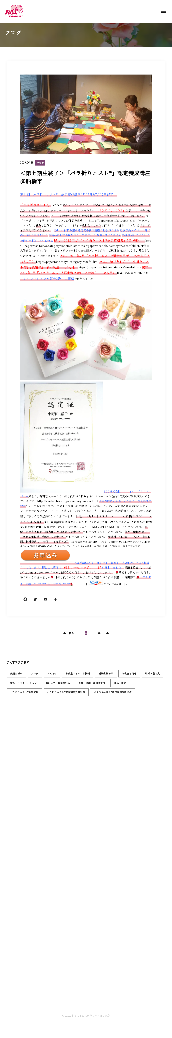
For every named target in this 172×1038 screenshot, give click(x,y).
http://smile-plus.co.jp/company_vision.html (67, 502)
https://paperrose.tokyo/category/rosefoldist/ (109, 246)
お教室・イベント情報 (78, 675)
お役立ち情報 (129, 675)
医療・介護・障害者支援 (91, 685)
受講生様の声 (106, 675)
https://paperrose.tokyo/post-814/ (112, 221)
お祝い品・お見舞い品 (58, 685)
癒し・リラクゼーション (23, 685)
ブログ (40, 163)
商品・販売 (120, 685)
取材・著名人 (152, 675)
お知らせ (52, 675)
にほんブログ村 (112, 584)
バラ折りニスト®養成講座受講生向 (66, 694)
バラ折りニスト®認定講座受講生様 (113, 694)
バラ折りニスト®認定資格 (24, 694)
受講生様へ (16, 675)
